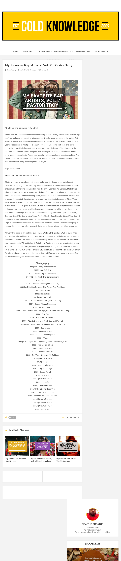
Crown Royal (45, 372)
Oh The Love (97, 221)
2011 (92, 301)
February (95, 286)
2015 (92, 147)
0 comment (43, 70)
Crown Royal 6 (45, 406)
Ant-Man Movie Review (101, 170)
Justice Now (96, 231)
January (95, 289)
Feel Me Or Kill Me (45, 345)
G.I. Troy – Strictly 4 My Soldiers (45, 355)
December (96, 150)
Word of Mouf (40, 192)
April (94, 279)
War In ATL (45, 409)
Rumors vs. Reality (99, 184)
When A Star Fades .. (100, 203)
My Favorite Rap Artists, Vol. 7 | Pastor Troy (103, 241)
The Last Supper (39, 284)
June (94, 272)
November (96, 153)
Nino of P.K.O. (62, 311)
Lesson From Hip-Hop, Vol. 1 (103, 207)
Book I (35, 277)
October (95, 157)
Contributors (43, 52)
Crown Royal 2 (45, 379)
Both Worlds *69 (16, 192)
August (95, 163)
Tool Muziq (47, 250)
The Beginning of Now (100, 210)
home (15, 52)
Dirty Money (29, 192)
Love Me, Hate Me (45, 352)
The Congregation (50, 277)
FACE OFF (9, 175)
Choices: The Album (56, 192)
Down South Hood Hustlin (36, 324)
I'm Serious (61, 189)
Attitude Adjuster (45, 331)
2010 (92, 304)
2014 (92, 294)
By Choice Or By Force (45, 317)
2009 (92, 307)
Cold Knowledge (56, 554)
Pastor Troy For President (45, 273)
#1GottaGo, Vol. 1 (99, 217)
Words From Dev (54, 59)
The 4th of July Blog (99, 265)
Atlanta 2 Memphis (35, 321)
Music (12, 417)
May (94, 276)
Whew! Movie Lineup (100, 224)
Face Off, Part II (61, 250)
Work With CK (102, 52)
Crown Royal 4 (45, 399)
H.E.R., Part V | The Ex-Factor (103, 214)
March (94, 283)
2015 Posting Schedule (101, 261)
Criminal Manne (55, 321)
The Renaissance (99, 227)
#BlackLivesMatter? (99, 191)
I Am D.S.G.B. (45, 270)
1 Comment (32, 70)
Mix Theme (85, 554)
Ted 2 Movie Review (100, 195)
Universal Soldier (45, 297)
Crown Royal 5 (45, 402)
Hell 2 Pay (45, 290)
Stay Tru (45, 314)
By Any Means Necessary (45, 304)
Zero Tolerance (45, 358)
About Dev (28, 52)
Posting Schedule (62, 52)
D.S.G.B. (54, 284)
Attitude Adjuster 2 (45, 365)
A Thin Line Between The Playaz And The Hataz (45, 287)
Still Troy (45, 375)
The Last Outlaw (45, 385)
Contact (71, 59)
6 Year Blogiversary (99, 249)
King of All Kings (45, 368)
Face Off (35, 206)
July (94, 167)
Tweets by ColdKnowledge (97, 327)
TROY (45, 338)
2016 (92, 143)
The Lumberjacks (59, 341)
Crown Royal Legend (45, 392)
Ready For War (45, 348)
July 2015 (95, 268)
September (96, 160)
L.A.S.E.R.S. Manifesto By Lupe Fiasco (102, 174)
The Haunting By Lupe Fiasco (103, 188)
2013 (92, 297)
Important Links (83, 52)
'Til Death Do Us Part (38, 301)
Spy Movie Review (99, 258)
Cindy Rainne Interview (101, 245)
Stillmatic (26, 199)
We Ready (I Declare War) (54, 233)
